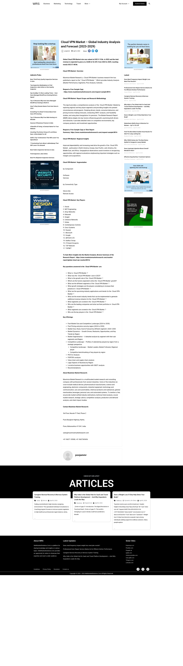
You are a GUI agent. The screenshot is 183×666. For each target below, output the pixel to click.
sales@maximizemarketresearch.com (76, 433)
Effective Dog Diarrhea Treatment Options (137, 157)
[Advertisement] (91, 22)
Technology (67, 4)
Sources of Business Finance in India (41, 123)
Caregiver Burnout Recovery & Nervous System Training (81, 552)
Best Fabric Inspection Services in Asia (42, 150)
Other (38, 500)
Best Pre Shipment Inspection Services (42, 157)
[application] (86, 3)
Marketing (56, 4)
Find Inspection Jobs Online (39, 154)
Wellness (119, 500)
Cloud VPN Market (74, 59)
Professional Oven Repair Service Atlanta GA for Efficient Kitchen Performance (88, 549)
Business (46, 4)
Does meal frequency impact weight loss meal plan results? (82, 545)
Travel (76, 4)
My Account (125, 3)
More (84, 3)
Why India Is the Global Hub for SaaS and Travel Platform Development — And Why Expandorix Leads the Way (137, 106)
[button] (140, 4)
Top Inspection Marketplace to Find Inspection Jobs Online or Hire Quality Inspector (42, 87)
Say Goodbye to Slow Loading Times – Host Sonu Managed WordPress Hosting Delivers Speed (44, 95)
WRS (36, 3)
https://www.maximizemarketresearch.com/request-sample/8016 (87, 92)
